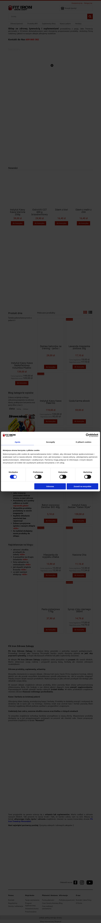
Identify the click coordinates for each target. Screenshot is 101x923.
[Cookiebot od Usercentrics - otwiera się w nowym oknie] (87, 435)
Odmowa (50, 486)
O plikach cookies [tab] (83, 442)
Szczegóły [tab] (50, 442)
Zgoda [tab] (17, 442)
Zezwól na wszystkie (82, 486)
